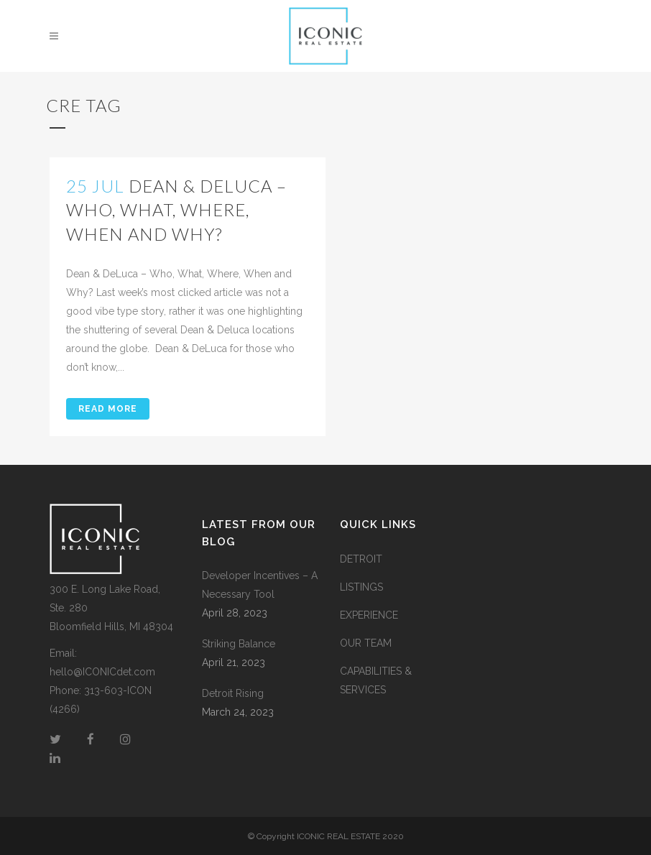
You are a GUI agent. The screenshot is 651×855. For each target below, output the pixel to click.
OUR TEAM (366, 643)
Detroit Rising (233, 693)
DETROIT (361, 559)
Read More (107, 409)
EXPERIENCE (369, 615)
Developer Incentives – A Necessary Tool (260, 585)
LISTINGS (361, 587)
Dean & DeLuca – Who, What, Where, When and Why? (176, 209)
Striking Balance (238, 644)
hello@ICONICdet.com (102, 672)
